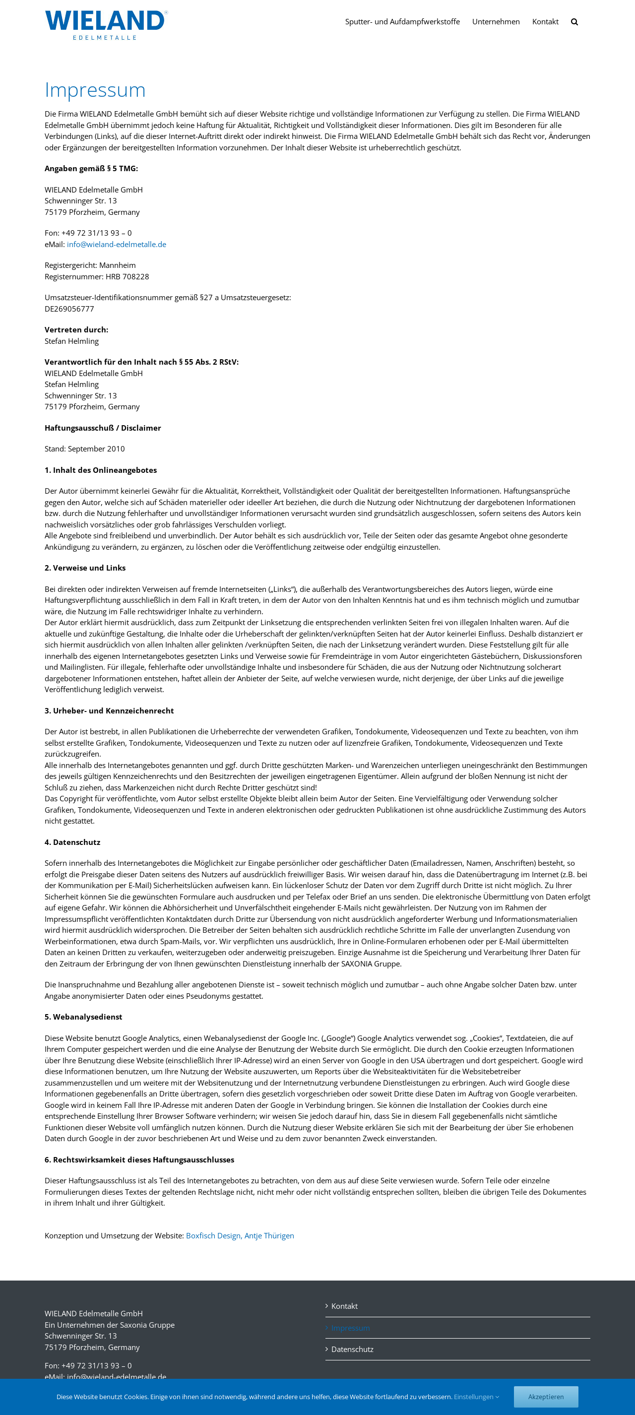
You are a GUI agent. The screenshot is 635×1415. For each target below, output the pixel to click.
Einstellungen (476, 1396)
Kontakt (344, 1306)
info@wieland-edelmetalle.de (116, 244)
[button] (574, 21)
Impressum (350, 1328)
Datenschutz (352, 1349)
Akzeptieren (546, 1396)
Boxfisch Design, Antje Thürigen (240, 1235)
